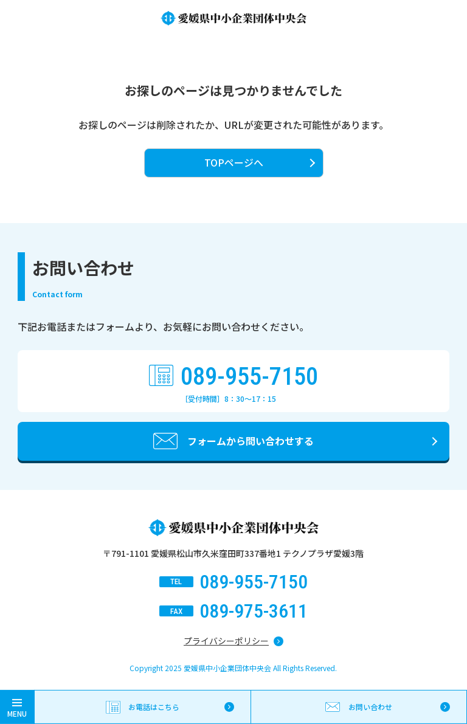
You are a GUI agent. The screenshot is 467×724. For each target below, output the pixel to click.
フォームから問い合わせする (250, 440)
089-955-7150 (249, 377)
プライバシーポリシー (226, 641)
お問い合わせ (370, 707)
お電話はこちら (153, 707)
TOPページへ (233, 162)
